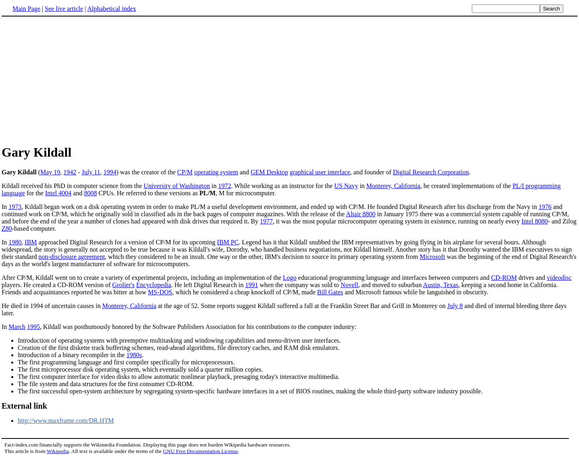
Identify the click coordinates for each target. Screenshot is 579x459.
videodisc (559, 277)
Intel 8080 (534, 221)
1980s (134, 354)
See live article (64, 8)
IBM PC (228, 242)
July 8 (455, 305)
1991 (251, 284)
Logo (290, 277)
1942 (69, 172)
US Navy (346, 185)
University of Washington (176, 185)
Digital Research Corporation (431, 172)
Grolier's (123, 284)
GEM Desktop (269, 172)
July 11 (91, 172)
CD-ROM (504, 277)
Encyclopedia (153, 284)
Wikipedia (58, 451)
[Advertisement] (69, 80)
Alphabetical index (111, 8)
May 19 (50, 172)
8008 (90, 193)
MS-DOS (160, 292)
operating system (216, 172)
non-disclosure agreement (72, 256)
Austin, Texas (440, 284)
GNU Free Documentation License (200, 451)
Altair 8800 (360, 214)
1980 (14, 242)
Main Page (26, 8)
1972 (224, 185)
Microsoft (432, 256)
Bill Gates (330, 292)
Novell (349, 284)
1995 (33, 326)
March (16, 326)
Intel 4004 (58, 193)
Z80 (7, 228)
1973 (14, 206)
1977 (266, 221)
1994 (110, 172)
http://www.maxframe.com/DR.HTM (66, 420)
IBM (31, 242)
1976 (545, 206)
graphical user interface (320, 172)
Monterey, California (393, 185)
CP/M (185, 172)
